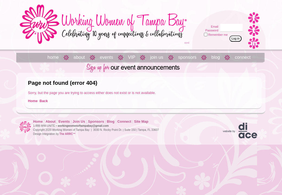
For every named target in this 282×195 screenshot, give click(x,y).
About (51, 121)
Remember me (218, 34)
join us (156, 57)
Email (213, 26)
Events (64, 121)
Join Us (79, 121)
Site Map (141, 121)
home (53, 57)
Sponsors (96, 121)
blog (215, 57)
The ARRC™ (67, 133)
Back (44, 101)
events (106, 57)
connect (243, 57)
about (79, 57)
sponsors (187, 57)
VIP (131, 57)
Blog (110, 121)
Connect (124, 121)
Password (210, 30)
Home (33, 101)
